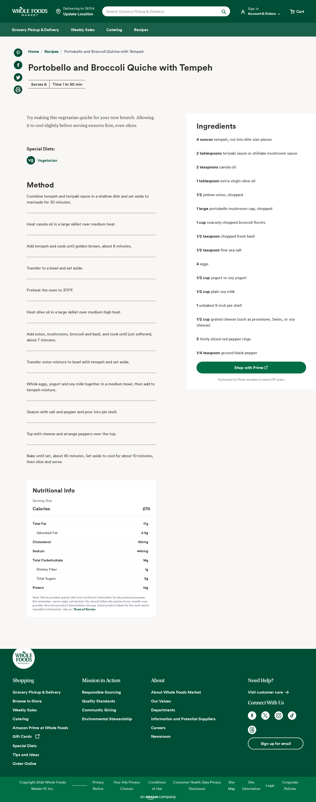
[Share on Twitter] (18, 77)
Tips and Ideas (26, 754)
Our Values (161, 701)
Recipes (51, 51)
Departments (163, 710)
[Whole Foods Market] (29, 11)
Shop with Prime (251, 367)
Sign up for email (276, 743)
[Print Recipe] (18, 89)
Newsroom (161, 736)
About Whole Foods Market (176, 692)
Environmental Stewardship (107, 718)
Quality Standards (98, 701)
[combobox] (160, 11)
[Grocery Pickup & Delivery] (35, 30)
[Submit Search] (224, 11)
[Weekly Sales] (83, 30)
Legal (270, 785)
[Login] (260, 11)
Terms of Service (84, 609)
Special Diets (25, 745)
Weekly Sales (25, 710)
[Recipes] (141, 30)
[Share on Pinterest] (18, 52)
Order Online (24, 763)
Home (33, 51)
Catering (21, 718)
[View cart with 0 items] (296, 11)
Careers (158, 727)
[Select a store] (74, 11)
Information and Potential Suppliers (183, 718)
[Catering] (114, 30)
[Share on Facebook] (18, 65)
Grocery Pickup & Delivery (37, 692)
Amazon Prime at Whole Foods (40, 727)
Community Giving (99, 710)
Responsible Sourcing (101, 692)
